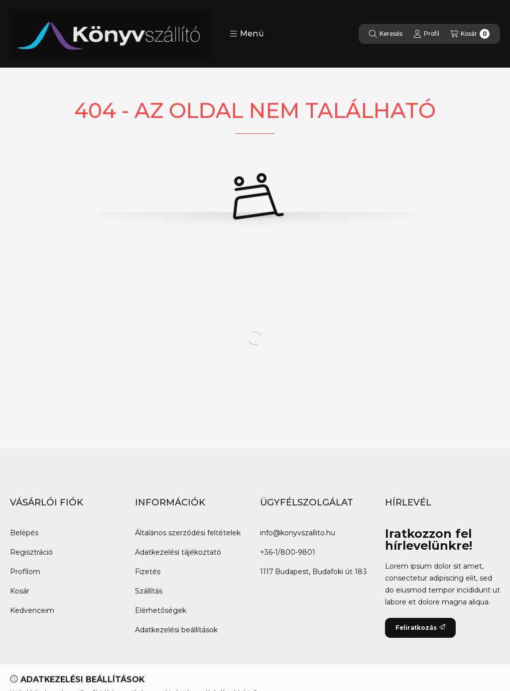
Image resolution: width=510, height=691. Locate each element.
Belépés (24, 532)
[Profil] (426, 34)
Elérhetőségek (160, 610)
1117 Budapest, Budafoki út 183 (313, 571)
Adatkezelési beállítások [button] (176, 629)
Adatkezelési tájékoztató (178, 552)
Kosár (19, 591)
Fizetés (147, 571)
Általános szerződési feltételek (188, 532)
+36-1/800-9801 (287, 552)
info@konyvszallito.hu (297, 532)
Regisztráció (31, 552)
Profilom (25, 571)
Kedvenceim (32, 610)
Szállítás (148, 591)
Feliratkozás (420, 627)
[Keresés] (386, 34)
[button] (246, 34)
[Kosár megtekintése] (470, 34)
